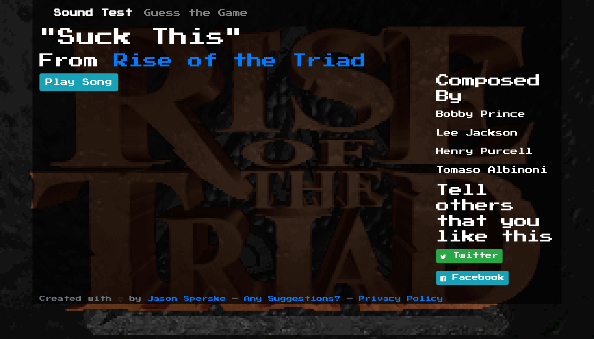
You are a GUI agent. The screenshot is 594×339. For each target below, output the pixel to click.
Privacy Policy (401, 299)
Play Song (78, 82)
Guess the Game (196, 13)
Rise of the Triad (240, 60)
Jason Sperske (187, 299)
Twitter (469, 256)
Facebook (472, 278)
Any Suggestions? (292, 299)
